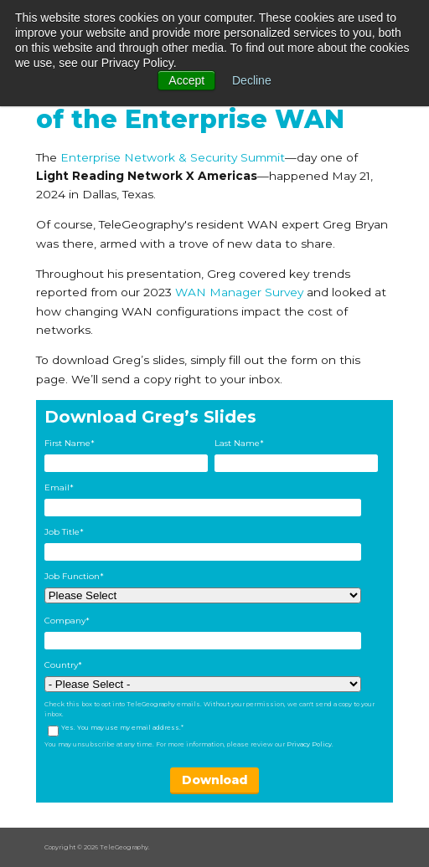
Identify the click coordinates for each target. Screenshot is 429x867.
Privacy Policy (309, 744)
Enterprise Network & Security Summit (172, 157)
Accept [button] (186, 80)
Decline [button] (251, 80)
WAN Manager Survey (239, 292)
